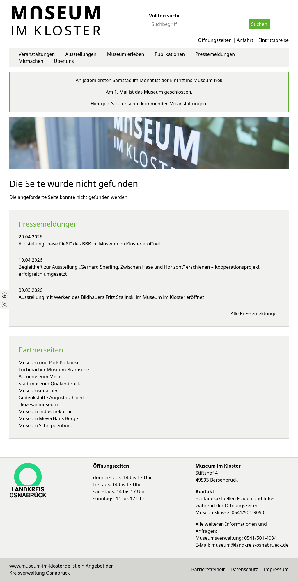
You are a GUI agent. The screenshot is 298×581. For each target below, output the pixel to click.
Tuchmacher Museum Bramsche (54, 369)
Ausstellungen (80, 54)
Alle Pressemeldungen (255, 313)
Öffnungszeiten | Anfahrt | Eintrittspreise (243, 40)
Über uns (64, 61)
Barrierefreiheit (208, 569)
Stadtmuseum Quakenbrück (49, 383)
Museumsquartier (38, 390)
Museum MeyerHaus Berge (48, 418)
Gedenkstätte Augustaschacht (51, 397)
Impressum (276, 569)
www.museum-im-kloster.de (39, 566)
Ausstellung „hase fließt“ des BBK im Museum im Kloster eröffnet (89, 243)
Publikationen (170, 54)
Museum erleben (125, 54)
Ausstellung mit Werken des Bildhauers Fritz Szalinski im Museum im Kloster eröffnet (111, 297)
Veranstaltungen (37, 54)
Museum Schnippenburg (45, 425)
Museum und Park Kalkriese (49, 362)
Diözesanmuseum (38, 404)
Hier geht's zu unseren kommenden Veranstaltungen (148, 103)
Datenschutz (244, 569)
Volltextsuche (165, 16)
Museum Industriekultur (45, 411)
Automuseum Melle (40, 376)
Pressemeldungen (215, 54)
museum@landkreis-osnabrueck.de (249, 545)
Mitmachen (31, 61)
